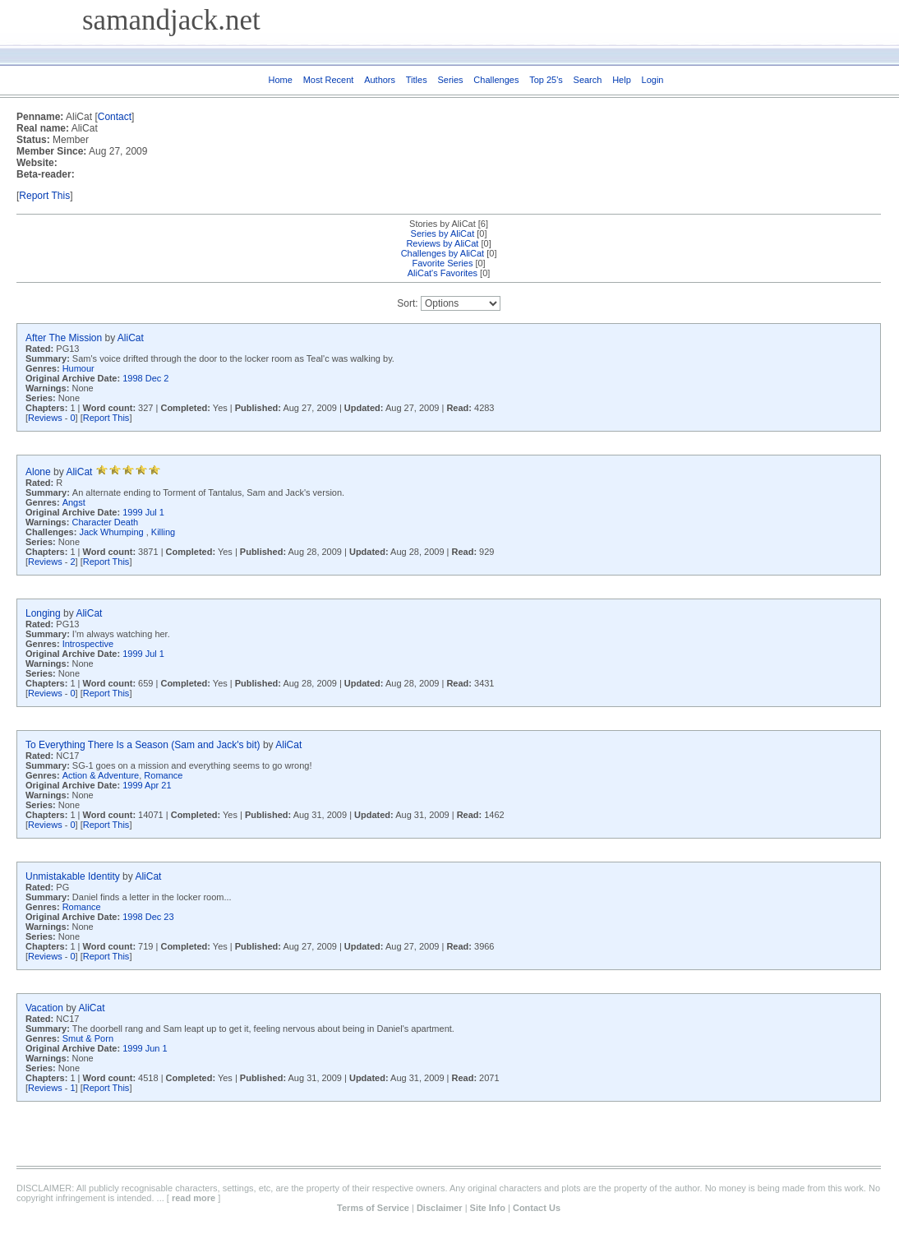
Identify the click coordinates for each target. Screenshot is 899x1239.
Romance (163, 775)
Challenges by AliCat (443, 253)
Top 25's (546, 80)
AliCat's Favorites (442, 273)
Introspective (87, 644)
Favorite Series (442, 263)
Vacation (44, 1008)
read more (193, 1198)
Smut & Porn (87, 1038)
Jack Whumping (112, 532)
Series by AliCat (443, 233)
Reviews (45, 418)
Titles (416, 80)
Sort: (407, 303)
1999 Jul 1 (143, 512)
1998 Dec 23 (147, 917)
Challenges (496, 80)
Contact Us (536, 1208)
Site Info (487, 1208)
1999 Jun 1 (144, 1048)
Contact (114, 117)
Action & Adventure (101, 775)
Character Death (104, 522)
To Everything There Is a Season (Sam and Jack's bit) (142, 745)
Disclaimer (440, 1208)
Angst (73, 502)
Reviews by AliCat (442, 243)
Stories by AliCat (442, 224)
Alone (38, 472)
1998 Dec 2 (145, 378)
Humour (78, 368)
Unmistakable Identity (72, 876)
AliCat (131, 338)
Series (450, 80)
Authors (379, 80)
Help (621, 80)
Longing (43, 613)
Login (653, 80)
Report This (44, 195)
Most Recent (328, 80)
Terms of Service (373, 1208)
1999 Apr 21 (146, 785)
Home (281, 80)
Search (588, 80)
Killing (163, 532)
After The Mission (63, 338)
